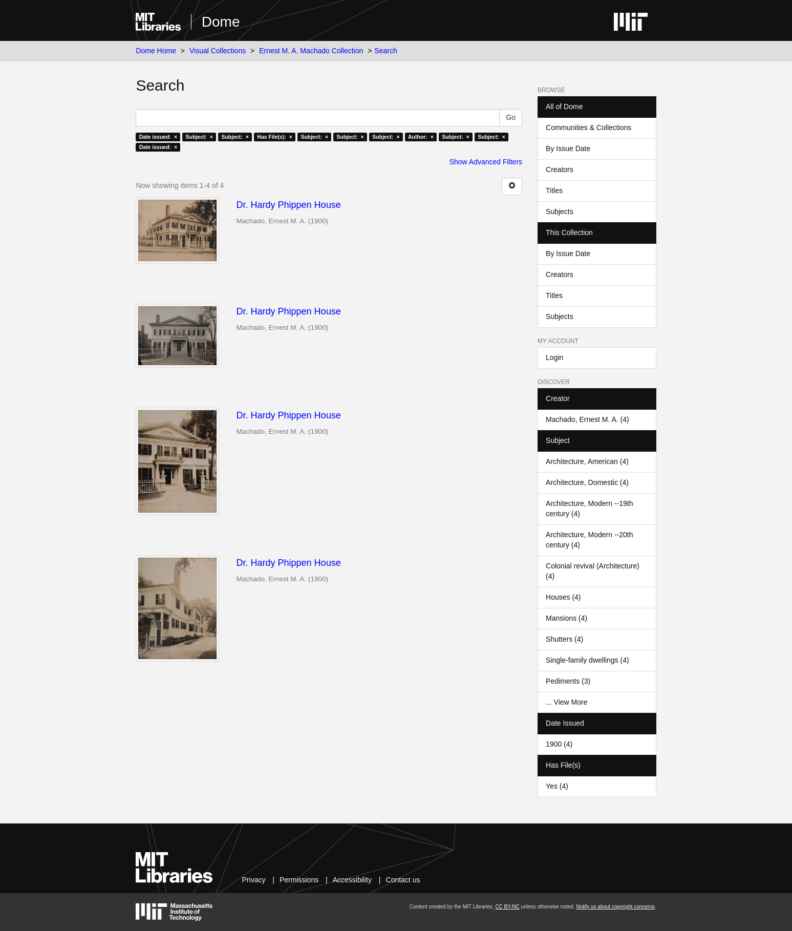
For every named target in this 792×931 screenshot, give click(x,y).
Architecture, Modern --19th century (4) (589, 508)
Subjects (559, 211)
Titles (554, 190)
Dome (221, 22)
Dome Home (156, 51)
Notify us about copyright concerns (615, 906)
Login (554, 357)
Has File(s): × (274, 137)
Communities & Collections (588, 127)
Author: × (421, 137)
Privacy (254, 880)
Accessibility (352, 880)
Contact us (403, 880)
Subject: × (199, 137)
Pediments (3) (568, 681)
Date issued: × (158, 137)
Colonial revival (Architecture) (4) (592, 571)
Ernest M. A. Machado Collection (311, 51)
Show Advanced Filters (485, 162)
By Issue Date (568, 148)
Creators (559, 169)
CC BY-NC (507, 906)
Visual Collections (217, 51)
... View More (566, 702)
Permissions (299, 880)
